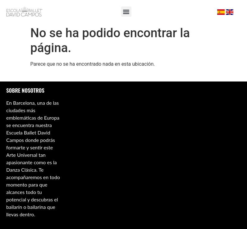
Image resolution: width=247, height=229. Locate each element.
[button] (126, 12)
